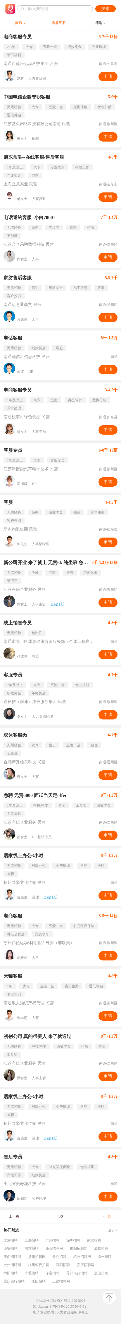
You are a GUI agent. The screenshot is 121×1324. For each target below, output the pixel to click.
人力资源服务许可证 (72, 1312)
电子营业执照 (43, 1312)
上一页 (14, 1216)
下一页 (106, 1216)
